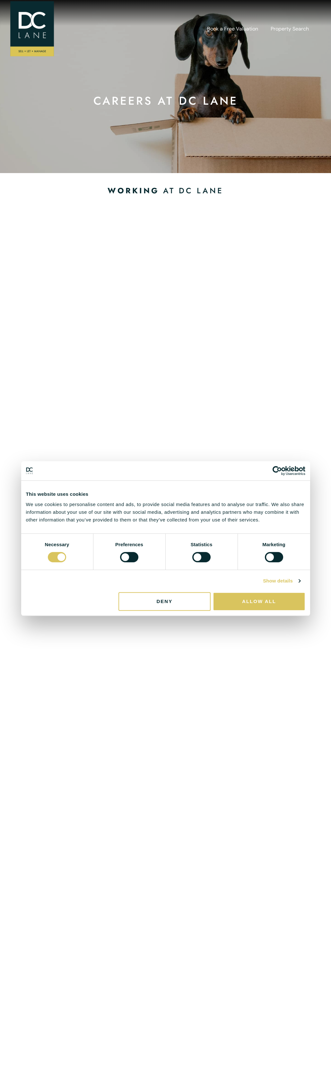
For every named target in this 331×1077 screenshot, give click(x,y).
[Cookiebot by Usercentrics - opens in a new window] (277, 471)
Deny (165, 601)
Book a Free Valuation (232, 28)
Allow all (259, 601)
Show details (278, 580)
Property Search (290, 28)
